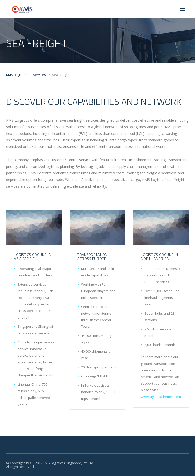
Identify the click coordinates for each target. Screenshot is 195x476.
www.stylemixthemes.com (161, 396)
